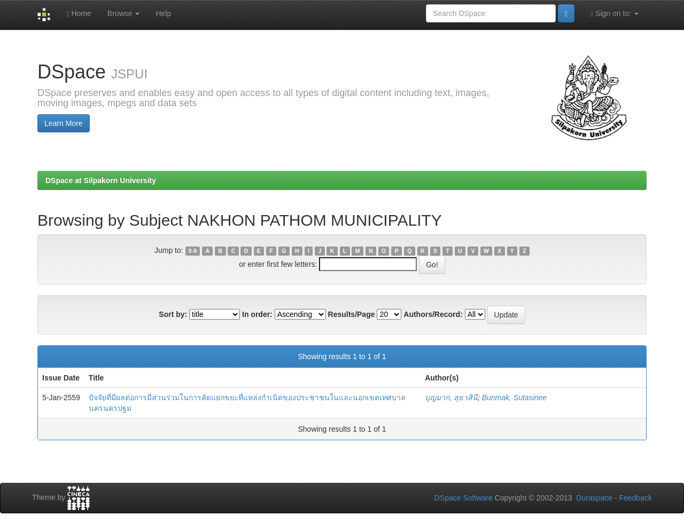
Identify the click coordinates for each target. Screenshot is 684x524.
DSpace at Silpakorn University (100, 180)
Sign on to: (614, 13)
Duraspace (594, 498)
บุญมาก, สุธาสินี (451, 397)
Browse (123, 13)
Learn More (63, 123)
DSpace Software (463, 498)
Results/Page (351, 314)
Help (163, 13)
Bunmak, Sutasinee (514, 397)
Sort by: (173, 314)
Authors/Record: (432, 314)
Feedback (635, 498)
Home (78, 13)
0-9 (193, 251)
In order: (257, 314)
